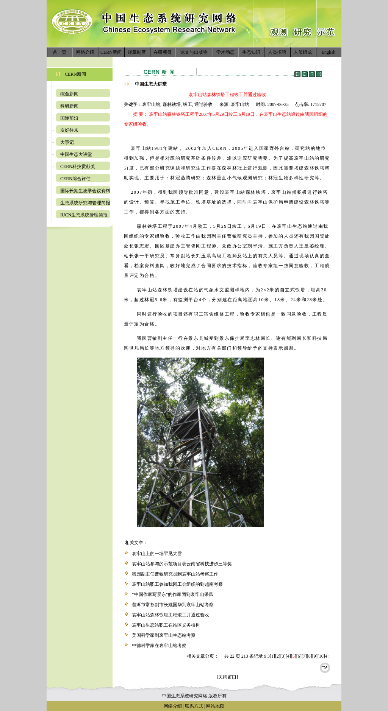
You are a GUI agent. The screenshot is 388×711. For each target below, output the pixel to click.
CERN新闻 (111, 52)
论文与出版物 (194, 52)
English (329, 52)
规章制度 (137, 52)
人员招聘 (277, 52)
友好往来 (69, 130)
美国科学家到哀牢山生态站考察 (164, 635)
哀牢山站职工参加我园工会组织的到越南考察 (177, 584)
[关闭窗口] (227, 677)
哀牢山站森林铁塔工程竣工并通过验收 (170, 615)
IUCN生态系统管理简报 (84, 215)
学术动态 (225, 52)
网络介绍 (85, 52)
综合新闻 (69, 93)
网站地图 (215, 706)
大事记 (67, 142)
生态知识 (251, 52)
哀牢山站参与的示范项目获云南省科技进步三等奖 (182, 563)
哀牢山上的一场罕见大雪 (157, 553)
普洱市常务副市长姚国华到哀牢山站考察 (173, 604)
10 (321, 656)
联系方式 (193, 706)
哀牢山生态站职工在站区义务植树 (166, 625)
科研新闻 (69, 106)
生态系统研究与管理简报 (85, 202)
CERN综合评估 (75, 178)
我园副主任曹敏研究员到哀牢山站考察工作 (175, 574)
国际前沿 (69, 118)
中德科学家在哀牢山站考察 (159, 645)
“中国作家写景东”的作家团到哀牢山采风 (172, 594)
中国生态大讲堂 (76, 154)
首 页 (59, 52)
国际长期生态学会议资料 (85, 190)
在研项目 (162, 52)
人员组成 (303, 52)
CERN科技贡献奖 (77, 166)
